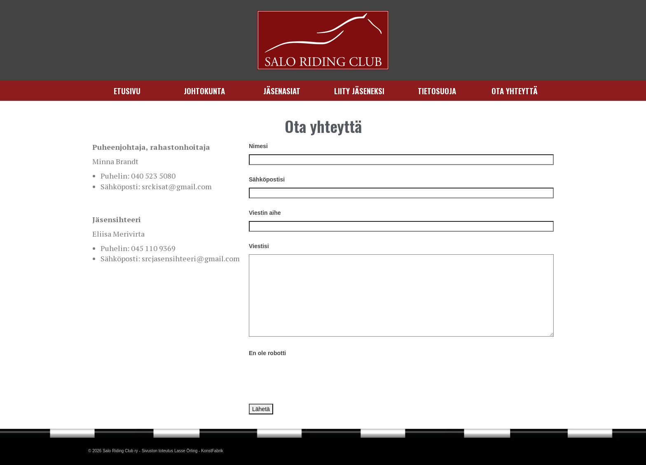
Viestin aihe (265, 212)
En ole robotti (267, 353)
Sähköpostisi (267, 179)
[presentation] (311, 377)
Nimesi (258, 146)
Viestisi (259, 246)
